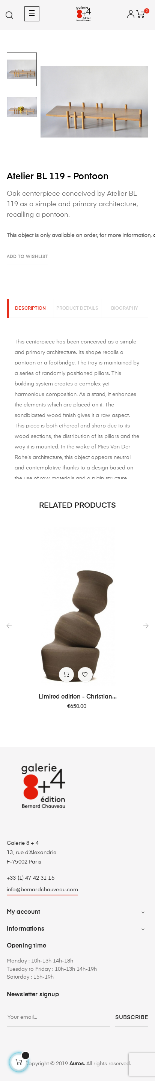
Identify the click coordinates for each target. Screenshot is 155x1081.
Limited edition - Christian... (78, 697)
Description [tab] (30, 308)
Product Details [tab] (77, 308)
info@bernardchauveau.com (42, 889)
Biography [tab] (124, 308)
